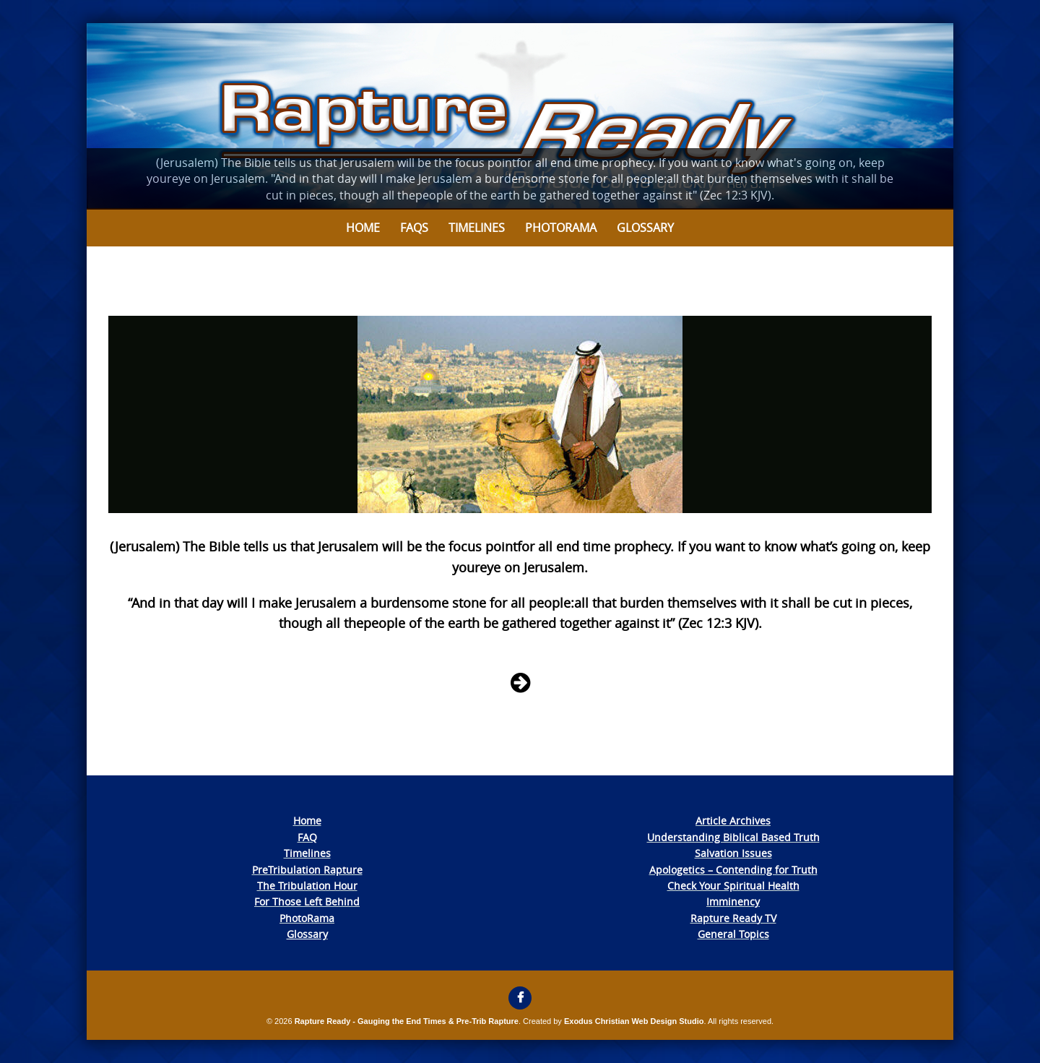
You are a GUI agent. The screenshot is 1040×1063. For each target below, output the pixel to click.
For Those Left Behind (307, 901)
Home (363, 228)
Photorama (561, 228)
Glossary (645, 228)
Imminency (733, 901)
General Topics (733, 934)
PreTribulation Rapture (307, 870)
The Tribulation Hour (307, 885)
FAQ (307, 837)
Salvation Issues (733, 853)
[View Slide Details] (520, 116)
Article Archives (733, 820)
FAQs (414, 228)
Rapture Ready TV (733, 918)
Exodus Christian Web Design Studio (634, 1021)
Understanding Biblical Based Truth (733, 837)
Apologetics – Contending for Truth (733, 870)
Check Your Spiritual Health (733, 885)
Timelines (476, 228)
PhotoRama (307, 918)
